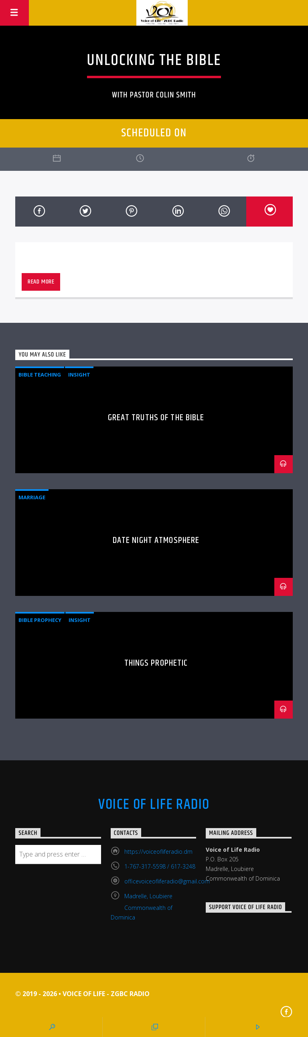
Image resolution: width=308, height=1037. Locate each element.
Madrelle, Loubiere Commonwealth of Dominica (141, 906)
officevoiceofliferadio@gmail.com (167, 881)
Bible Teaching (39, 374)
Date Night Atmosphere (156, 540)
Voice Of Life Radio (153, 805)
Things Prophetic (156, 663)
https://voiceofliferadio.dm (158, 851)
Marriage (31, 497)
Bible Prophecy (39, 620)
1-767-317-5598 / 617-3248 (159, 866)
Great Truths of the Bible (156, 418)
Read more (41, 282)
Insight (79, 374)
